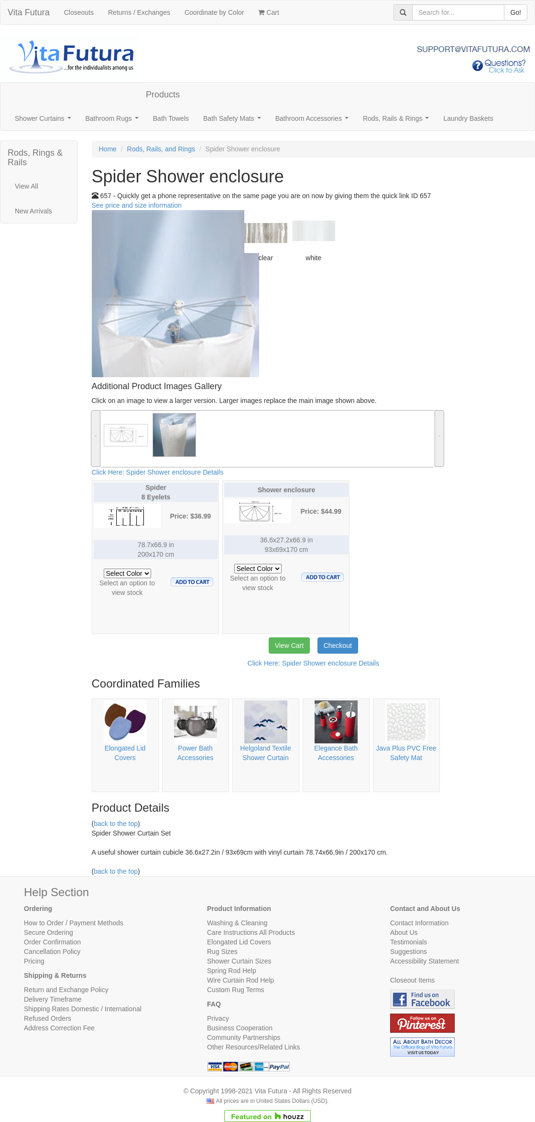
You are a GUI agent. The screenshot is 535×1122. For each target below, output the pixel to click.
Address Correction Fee (59, 1028)
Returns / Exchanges (139, 12)
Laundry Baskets (468, 118)
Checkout (338, 645)
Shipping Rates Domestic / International (83, 1009)
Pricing (34, 961)
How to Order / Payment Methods (73, 923)
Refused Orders (47, 1018)
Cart (268, 12)
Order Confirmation (52, 942)
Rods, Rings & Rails (35, 157)
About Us (404, 932)
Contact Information (419, 923)
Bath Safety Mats (233, 121)
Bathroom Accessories (313, 121)
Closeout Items (412, 980)
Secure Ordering (48, 932)
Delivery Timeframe (53, 999)
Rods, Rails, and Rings (161, 149)
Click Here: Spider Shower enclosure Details (157, 472)
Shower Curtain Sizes (239, 961)
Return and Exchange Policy (66, 990)
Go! (515, 12)
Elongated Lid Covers (239, 942)
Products (163, 94)
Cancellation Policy (52, 951)
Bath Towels (171, 118)
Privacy (218, 1018)
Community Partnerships (243, 1037)
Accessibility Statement (424, 961)
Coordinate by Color (214, 12)
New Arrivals (33, 211)
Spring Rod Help (231, 970)
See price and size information (137, 205)
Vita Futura (29, 12)
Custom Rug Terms (235, 990)
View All (26, 186)
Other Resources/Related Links (253, 1047)
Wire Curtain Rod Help (240, 980)
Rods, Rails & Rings (398, 121)
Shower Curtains (45, 121)
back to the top (116, 823)
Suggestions (408, 951)
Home (108, 149)
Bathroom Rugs (114, 121)
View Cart (289, 645)
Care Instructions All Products (251, 932)
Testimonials (408, 942)
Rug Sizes (222, 951)
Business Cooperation (240, 1028)
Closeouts (79, 12)
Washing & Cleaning (237, 923)
